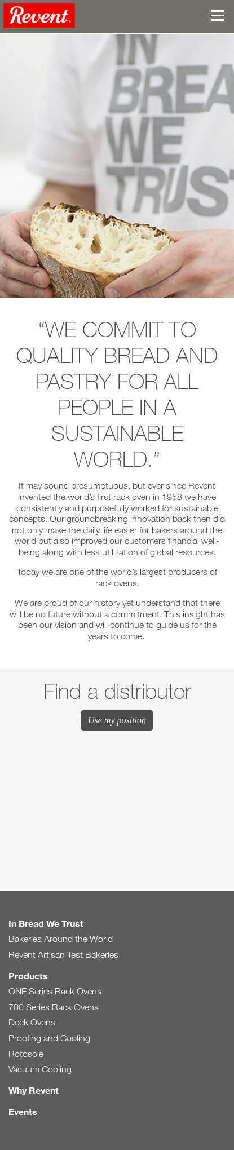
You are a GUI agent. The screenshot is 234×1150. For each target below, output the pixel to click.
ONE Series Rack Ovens (54, 991)
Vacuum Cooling (40, 1069)
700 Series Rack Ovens (53, 1007)
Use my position (117, 720)
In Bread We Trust (45, 923)
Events (22, 1111)
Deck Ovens (31, 1022)
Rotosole (25, 1054)
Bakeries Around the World (60, 939)
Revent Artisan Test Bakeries (63, 954)
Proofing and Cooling (49, 1038)
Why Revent (33, 1090)
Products (28, 975)
